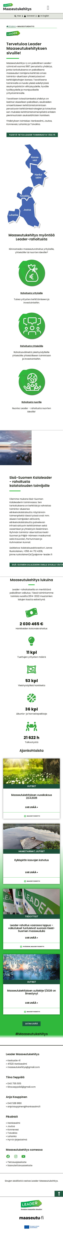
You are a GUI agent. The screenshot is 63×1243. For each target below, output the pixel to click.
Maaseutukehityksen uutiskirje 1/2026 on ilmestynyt (31, 992)
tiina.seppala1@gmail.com (21, 1086)
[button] (48, 8)
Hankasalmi (13, 1123)
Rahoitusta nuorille (31, 402)
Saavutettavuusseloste (19, 1165)
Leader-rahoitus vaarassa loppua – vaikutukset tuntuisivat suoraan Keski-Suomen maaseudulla (31, 928)
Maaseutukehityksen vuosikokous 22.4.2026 (31, 796)
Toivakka (11, 1133)
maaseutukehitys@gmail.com (23, 1067)
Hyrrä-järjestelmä (16, 1139)
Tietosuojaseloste (16, 1162)
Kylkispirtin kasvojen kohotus (31, 860)
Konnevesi (12, 1129)
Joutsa (10, 1126)
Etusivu (11, 26)
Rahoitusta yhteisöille (31, 346)
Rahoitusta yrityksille (31, 293)
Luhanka (11, 1136)
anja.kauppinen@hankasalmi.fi (23, 1106)
